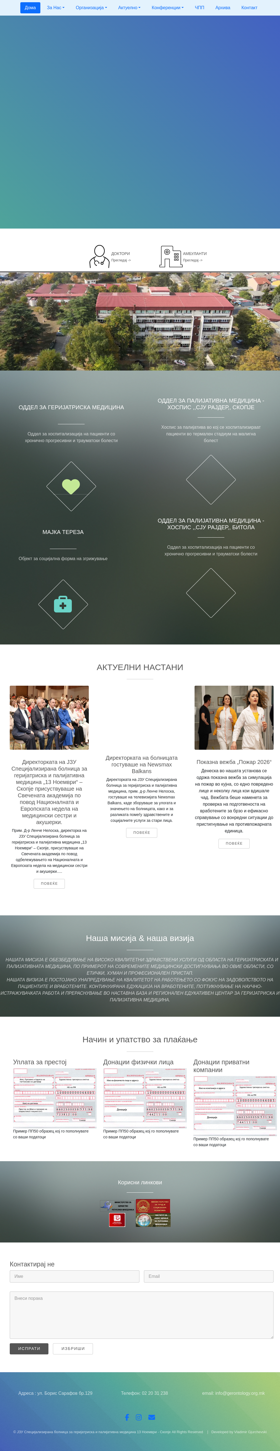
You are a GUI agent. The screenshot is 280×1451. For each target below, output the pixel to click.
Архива (222, 7)
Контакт (249, 7)
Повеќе (49, 884)
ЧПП (199, 7)
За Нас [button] (54, 7)
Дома (30, 7)
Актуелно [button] (127, 7)
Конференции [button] (166, 7)
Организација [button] (90, 7)
